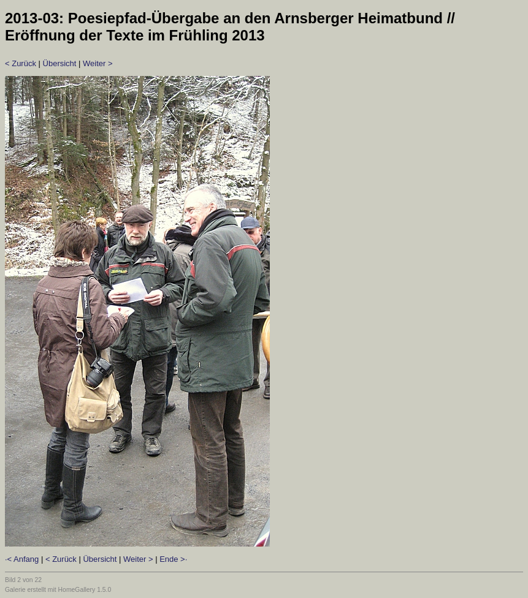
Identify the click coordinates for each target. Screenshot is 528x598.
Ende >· (173, 559)
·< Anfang (22, 559)
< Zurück (20, 63)
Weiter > (98, 63)
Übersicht (60, 63)
